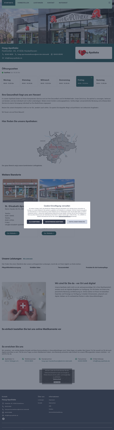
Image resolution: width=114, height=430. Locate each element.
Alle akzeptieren (34, 221)
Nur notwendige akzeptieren (54, 221)
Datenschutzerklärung (65, 216)
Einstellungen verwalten (77, 221)
